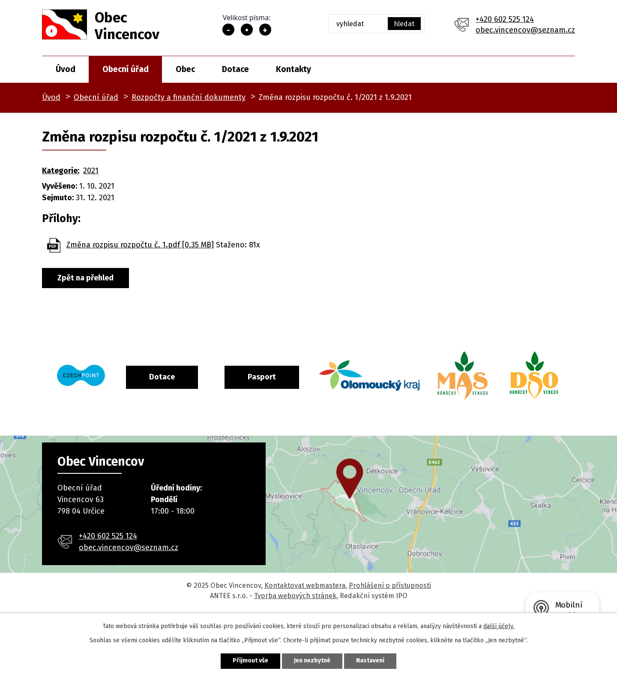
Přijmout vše (250, 661)
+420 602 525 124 (505, 19)
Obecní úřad (125, 69)
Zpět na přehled (85, 278)
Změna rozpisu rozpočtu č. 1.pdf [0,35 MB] (140, 245)
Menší (228, 30)
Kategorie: (60, 170)
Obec (185, 69)
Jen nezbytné (312, 661)
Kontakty (293, 69)
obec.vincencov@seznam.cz (525, 30)
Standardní (247, 30)
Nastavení (370, 661)
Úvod (65, 69)
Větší (265, 30)
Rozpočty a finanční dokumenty (189, 97)
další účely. (498, 626)
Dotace (235, 69)
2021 (91, 170)
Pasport (297, 377)
